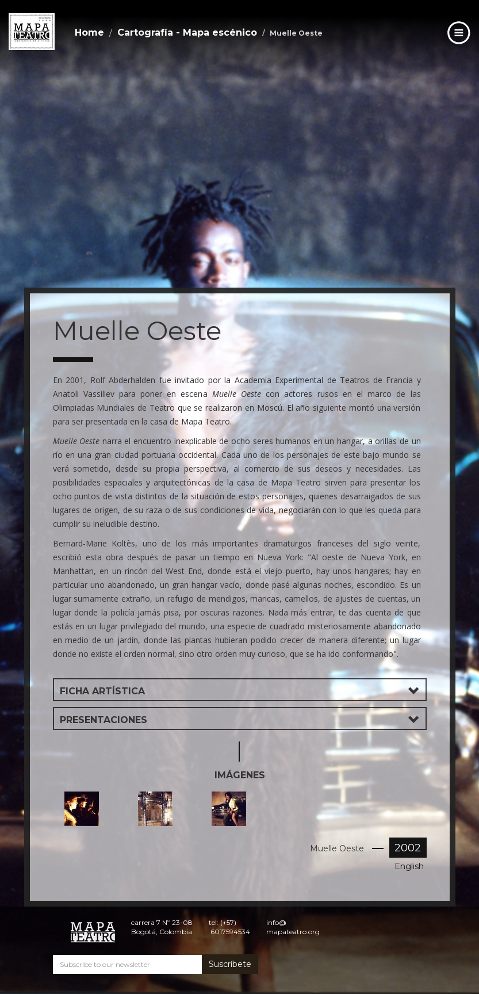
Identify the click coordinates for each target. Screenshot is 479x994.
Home (89, 32)
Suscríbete (230, 964)
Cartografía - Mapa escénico (187, 32)
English (409, 866)
